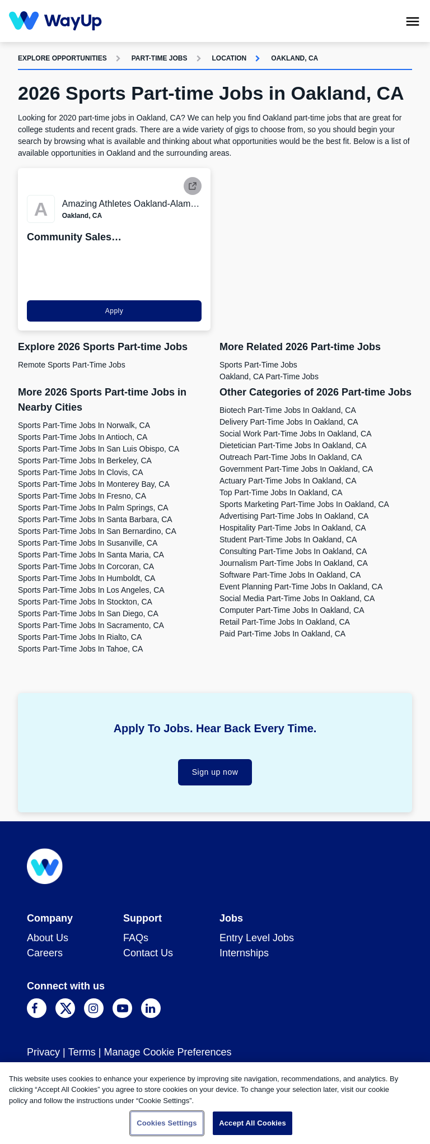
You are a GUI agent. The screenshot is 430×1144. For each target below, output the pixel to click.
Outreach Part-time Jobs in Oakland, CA (290, 457)
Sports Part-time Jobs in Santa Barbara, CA (95, 519)
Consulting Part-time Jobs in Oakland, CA (293, 551)
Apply (114, 311)
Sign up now (215, 772)
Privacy (43, 1052)
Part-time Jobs (160, 58)
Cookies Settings (167, 1123)
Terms (82, 1052)
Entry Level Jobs (256, 937)
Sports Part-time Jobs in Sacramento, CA (91, 625)
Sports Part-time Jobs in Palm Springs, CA (93, 507)
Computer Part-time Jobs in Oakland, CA (291, 610)
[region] (215, 1103)
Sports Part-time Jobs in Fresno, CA (82, 495)
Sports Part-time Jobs (258, 364)
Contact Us (148, 953)
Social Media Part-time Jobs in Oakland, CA (297, 598)
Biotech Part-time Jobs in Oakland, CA (287, 410)
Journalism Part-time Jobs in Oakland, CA (293, 563)
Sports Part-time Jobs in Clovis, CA (80, 472)
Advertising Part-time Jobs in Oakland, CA (293, 515)
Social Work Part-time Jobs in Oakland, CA (295, 433)
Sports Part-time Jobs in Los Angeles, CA (91, 589)
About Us (47, 937)
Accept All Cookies (252, 1123)
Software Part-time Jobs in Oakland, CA (290, 574)
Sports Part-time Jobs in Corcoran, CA (86, 566)
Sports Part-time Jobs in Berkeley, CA (85, 460)
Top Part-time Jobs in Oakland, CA (281, 492)
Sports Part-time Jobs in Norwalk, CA (84, 425)
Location (229, 58)
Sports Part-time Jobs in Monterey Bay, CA (94, 484)
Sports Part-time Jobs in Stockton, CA (85, 601)
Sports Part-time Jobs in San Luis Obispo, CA (98, 448)
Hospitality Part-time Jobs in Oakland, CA (292, 527)
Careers (45, 953)
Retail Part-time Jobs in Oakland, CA (284, 621)
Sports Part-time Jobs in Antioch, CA (82, 437)
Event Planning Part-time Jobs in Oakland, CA (300, 586)
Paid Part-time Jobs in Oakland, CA (282, 633)
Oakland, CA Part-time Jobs (269, 376)
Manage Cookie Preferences (167, 1052)
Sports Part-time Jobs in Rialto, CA (80, 637)
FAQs (135, 937)
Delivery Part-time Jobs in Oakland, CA (288, 421)
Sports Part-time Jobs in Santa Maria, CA (91, 554)
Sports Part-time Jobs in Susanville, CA (87, 542)
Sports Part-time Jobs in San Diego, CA (88, 613)
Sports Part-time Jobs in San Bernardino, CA (97, 531)
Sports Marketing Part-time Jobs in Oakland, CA (304, 504)
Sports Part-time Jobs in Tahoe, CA (80, 648)
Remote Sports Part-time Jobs (71, 364)
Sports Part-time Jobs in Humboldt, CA (86, 578)
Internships (244, 953)
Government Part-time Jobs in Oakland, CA (296, 468)
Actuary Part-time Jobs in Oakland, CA (288, 480)
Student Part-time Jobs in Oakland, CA (288, 539)
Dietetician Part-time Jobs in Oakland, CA (292, 445)
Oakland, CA (294, 58)
